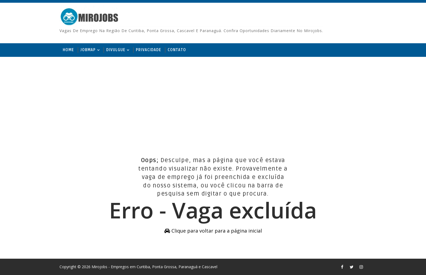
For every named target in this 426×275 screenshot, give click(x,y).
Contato (177, 50)
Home (68, 50)
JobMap (88, 50)
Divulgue (115, 50)
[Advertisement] (213, 99)
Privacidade (148, 50)
